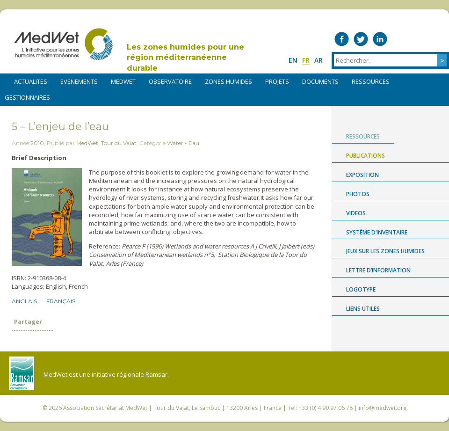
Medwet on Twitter (361, 39)
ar (318, 60)
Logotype (361, 289)
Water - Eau (183, 142)
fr (306, 60)
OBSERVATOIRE (170, 81)
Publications (365, 156)
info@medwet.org (382, 408)
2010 (37, 142)
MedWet (63, 44)
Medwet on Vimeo (399, 39)
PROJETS (277, 81)
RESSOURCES (371, 81)
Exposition (362, 175)
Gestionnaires (27, 97)
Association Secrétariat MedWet (105, 408)
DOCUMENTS (320, 81)
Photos (357, 194)
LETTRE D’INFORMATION (378, 270)
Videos (356, 213)
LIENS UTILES (363, 309)
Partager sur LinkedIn (47, 341)
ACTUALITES (30, 81)
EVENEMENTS (79, 81)
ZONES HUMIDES (228, 81)
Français (60, 301)
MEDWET (123, 81)
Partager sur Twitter (32, 341)
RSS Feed (437, 39)
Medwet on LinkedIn (380, 39)
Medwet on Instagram (418, 39)
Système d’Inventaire (376, 232)
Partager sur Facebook (17, 341)
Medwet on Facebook (341, 39)
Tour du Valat (119, 142)
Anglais (24, 301)
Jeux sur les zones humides (385, 251)
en (293, 60)
